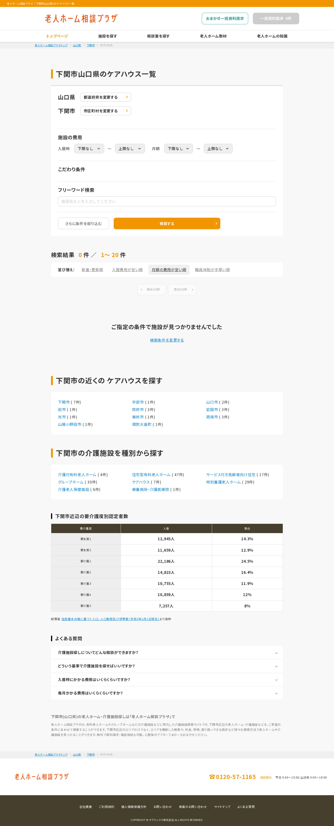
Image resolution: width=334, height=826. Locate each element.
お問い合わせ (163, 806)
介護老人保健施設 (74, 489)
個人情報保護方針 (134, 806)
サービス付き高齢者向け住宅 (231, 474)
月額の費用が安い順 (169, 269)
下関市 (91, 45)
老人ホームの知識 (272, 36)
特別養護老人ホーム (224, 482)
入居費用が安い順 (127, 269)
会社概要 (85, 806)
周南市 (212, 417)
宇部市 (138, 402)
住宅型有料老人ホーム (152, 474)
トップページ (57, 36)
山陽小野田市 (70, 424)
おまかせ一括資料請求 (225, 18)
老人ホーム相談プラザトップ (51, 45)
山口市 (212, 402)
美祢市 (138, 417)
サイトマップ (222, 806)
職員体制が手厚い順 (212, 269)
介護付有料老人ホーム (78, 474)
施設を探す (107, 36)
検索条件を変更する (167, 340)
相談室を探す (158, 36)
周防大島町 (142, 424)
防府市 (138, 409)
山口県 (77, 45)
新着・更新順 (92, 269)
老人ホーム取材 (213, 36)
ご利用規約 (106, 806)
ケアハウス (141, 482)
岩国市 (212, 409)
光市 (62, 417)
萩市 (62, 409)
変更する (101, 97)
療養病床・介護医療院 (151, 489)
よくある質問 (246, 806)
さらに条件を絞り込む (83, 223)
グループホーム (71, 482)
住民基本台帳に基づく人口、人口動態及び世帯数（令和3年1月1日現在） (110, 619)
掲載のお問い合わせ (193, 806)
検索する (167, 223)
